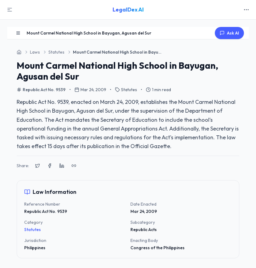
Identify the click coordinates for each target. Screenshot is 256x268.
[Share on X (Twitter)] (37, 165)
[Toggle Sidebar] (10, 10)
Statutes (32, 229)
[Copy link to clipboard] (74, 165)
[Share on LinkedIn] (62, 165)
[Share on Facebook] (49, 165)
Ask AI (229, 33)
